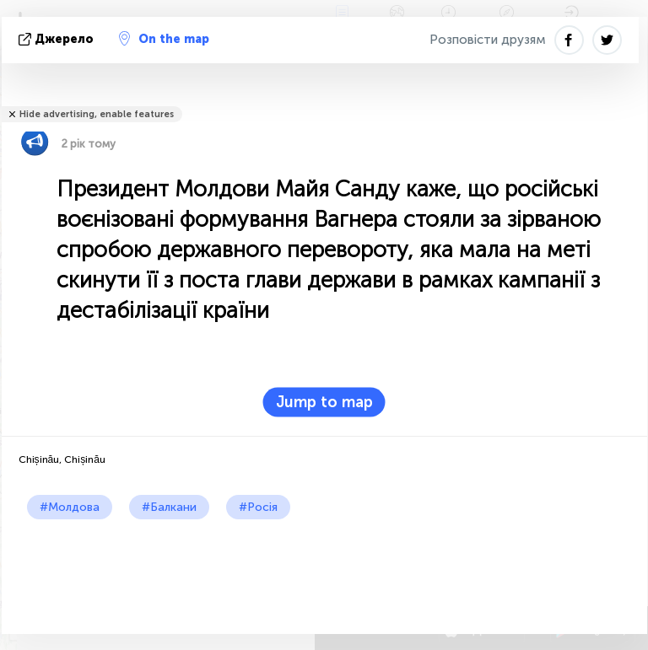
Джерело (58, 39)
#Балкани (169, 507)
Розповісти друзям (487, 39)
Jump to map (324, 402)
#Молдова (70, 507)
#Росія (258, 507)
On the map (164, 38)
